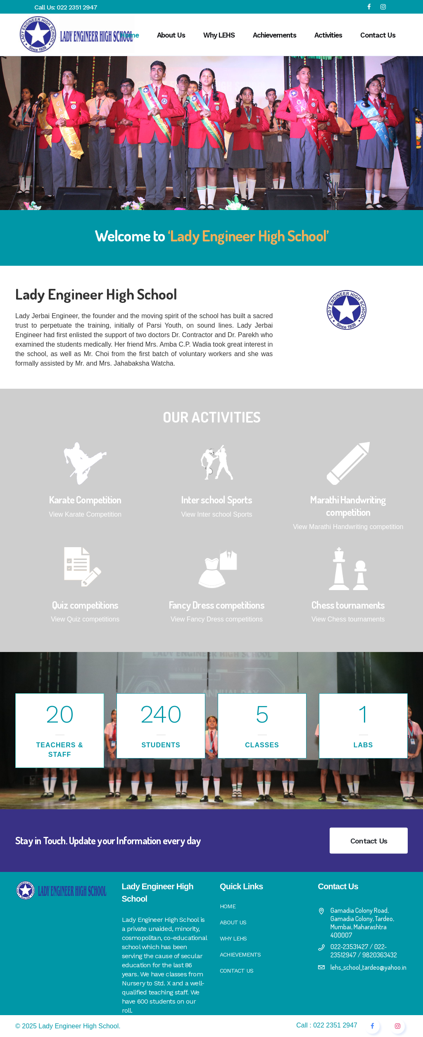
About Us (233, 922)
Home (227, 906)
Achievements (240, 954)
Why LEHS (233, 938)
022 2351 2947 (77, 7)
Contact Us (368, 840)
